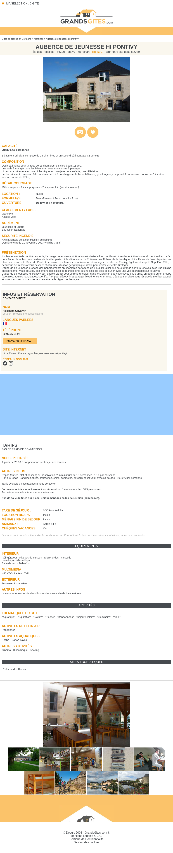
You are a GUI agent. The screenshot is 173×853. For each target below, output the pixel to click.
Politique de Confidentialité (86, 839)
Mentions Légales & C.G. (87, 835)
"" (8, 617)
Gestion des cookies (86, 842)
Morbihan (38, 39)
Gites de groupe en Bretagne (16, 39)
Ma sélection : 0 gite (22, 3)
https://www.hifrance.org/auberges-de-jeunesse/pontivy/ (35, 353)
